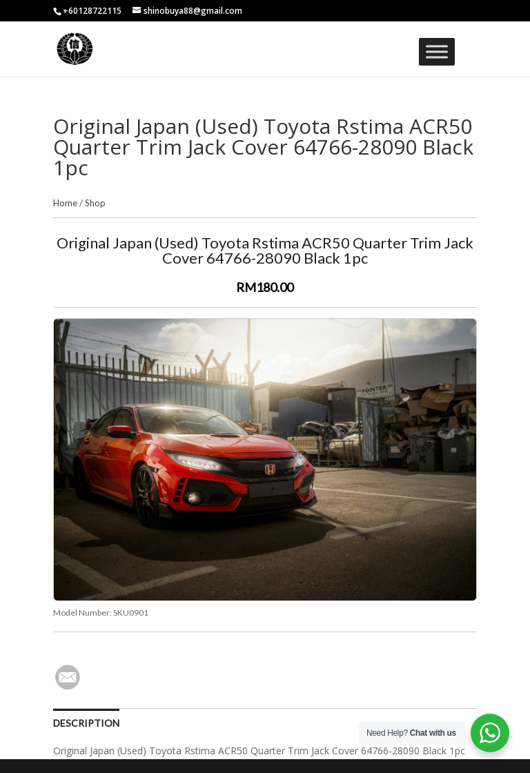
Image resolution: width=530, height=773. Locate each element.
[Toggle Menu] (437, 51)
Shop (95, 202)
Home (65, 202)
